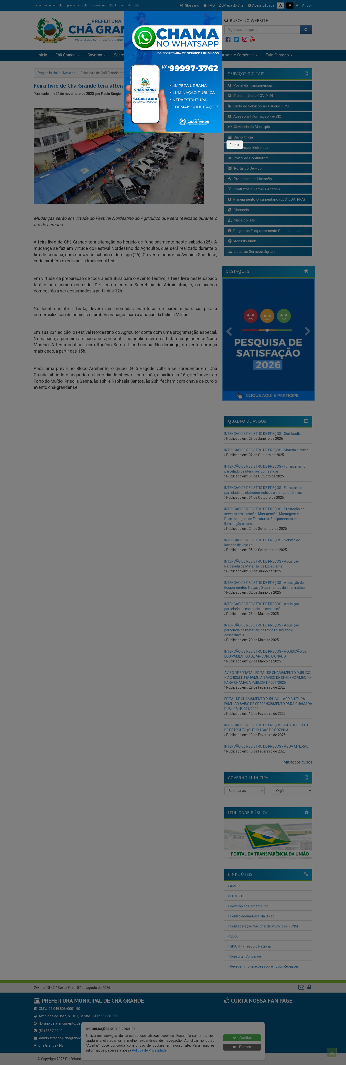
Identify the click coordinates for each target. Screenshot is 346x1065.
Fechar (234, 144)
